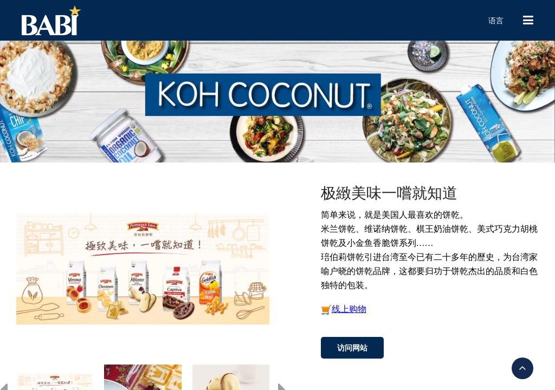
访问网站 (352, 347)
